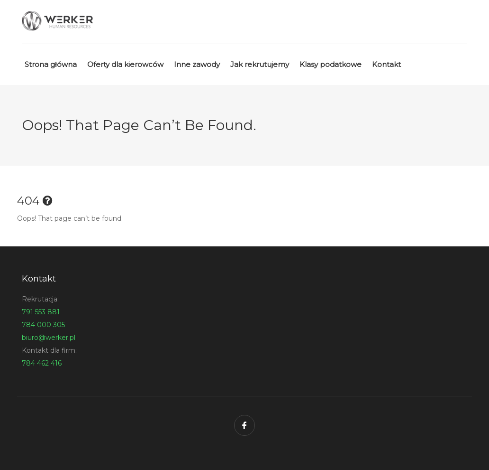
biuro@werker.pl (48, 337)
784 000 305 (43, 324)
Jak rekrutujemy (259, 64)
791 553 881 (41, 312)
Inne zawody (197, 64)
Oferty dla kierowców (125, 64)
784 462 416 (42, 363)
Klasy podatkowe (330, 64)
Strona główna (51, 64)
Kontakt (386, 64)
